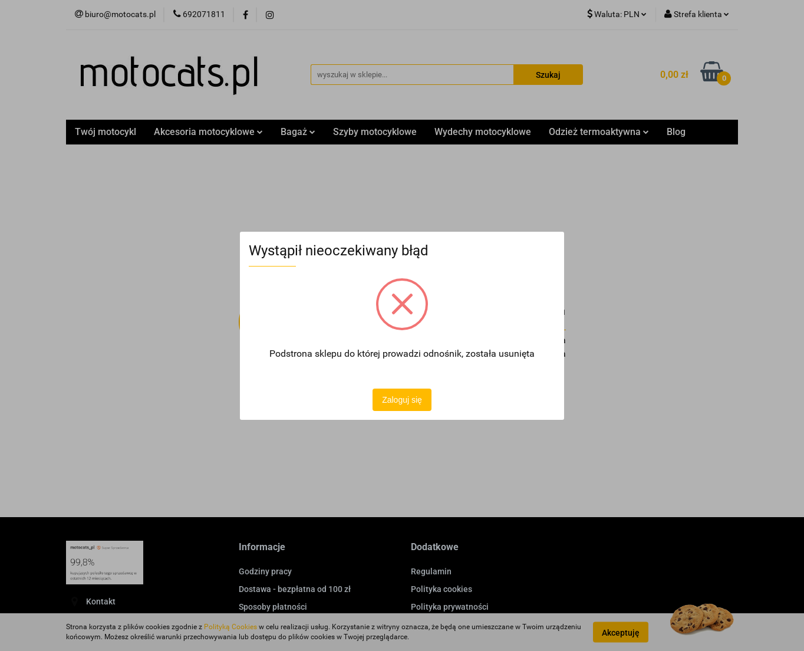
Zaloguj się (402, 400)
